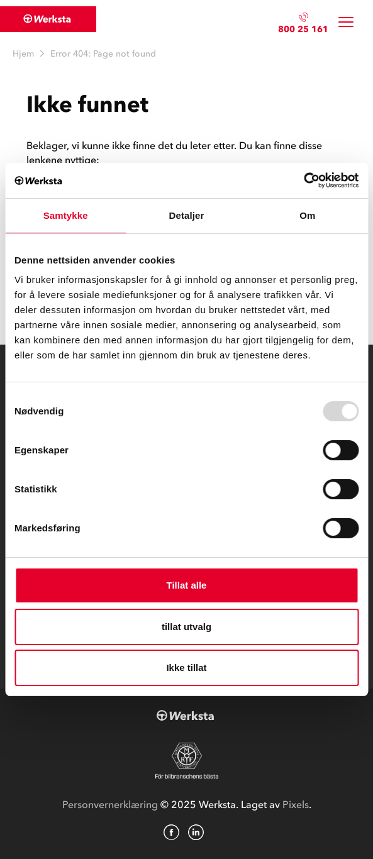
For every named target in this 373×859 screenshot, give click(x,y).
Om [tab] (307, 215)
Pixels (295, 804)
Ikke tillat (186, 667)
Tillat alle (187, 585)
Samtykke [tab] (65, 215)
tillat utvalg (186, 626)
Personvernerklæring (110, 804)
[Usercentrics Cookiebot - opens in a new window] (303, 180)
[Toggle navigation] (346, 22)
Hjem (23, 53)
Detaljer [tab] (186, 215)
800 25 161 (303, 29)
